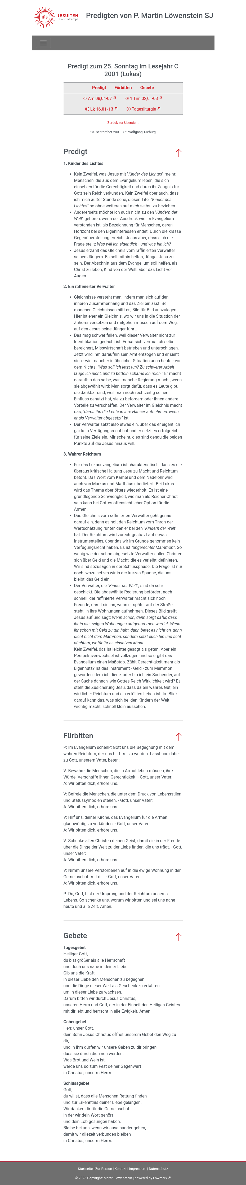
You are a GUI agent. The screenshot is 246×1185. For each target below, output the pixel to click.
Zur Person (103, 1169)
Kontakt (121, 1169)
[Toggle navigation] (43, 43)
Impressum (137, 1169)
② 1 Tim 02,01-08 (141, 98)
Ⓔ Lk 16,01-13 (99, 109)
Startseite (85, 1169)
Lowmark (160, 1178)
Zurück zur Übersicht (123, 123)
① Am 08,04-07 (97, 98)
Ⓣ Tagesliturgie (141, 109)
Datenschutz (158, 1169)
